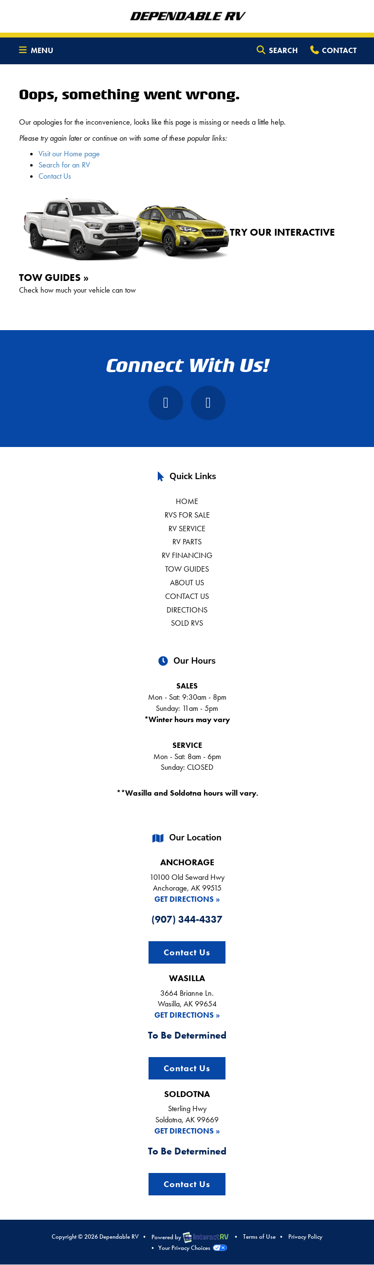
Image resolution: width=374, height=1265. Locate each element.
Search (276, 52)
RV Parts (187, 542)
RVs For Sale (187, 515)
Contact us (187, 596)
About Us (187, 582)
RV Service (187, 528)
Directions (187, 610)
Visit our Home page (69, 154)
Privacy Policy (305, 1236)
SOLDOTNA (187, 1093)
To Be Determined (187, 1035)
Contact (333, 52)
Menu (38, 52)
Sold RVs (187, 623)
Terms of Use (259, 1236)
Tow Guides (187, 569)
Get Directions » (187, 899)
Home (187, 501)
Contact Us (54, 176)
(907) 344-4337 (187, 919)
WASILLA (187, 978)
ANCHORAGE (187, 862)
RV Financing (187, 555)
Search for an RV (64, 165)
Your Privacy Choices (192, 1248)
